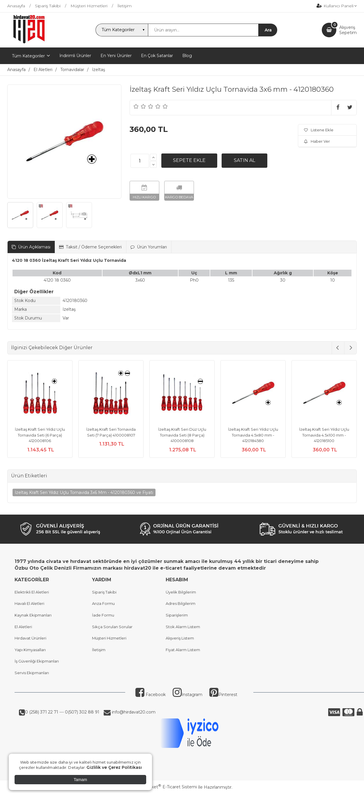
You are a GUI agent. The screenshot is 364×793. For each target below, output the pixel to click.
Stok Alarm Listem (183, 626)
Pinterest (223, 694)
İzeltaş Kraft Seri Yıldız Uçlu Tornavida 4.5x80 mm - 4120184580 (253, 435)
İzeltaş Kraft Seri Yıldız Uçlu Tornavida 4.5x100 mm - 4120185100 (324, 435)
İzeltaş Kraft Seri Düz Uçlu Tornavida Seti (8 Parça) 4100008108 (182, 435)
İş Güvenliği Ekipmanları (37, 661)
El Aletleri (23, 626)
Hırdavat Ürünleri (30, 638)
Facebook (150, 694)
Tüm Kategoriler (28, 56)
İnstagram (187, 694)
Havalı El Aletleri (29, 603)
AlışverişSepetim (348, 30)
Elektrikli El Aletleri (32, 592)
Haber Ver (317, 141)
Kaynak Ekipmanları (33, 615)
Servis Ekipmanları (32, 672)
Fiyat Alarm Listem (183, 649)
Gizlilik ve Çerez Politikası (114, 767)
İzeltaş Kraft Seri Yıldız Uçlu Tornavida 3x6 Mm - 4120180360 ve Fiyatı (84, 492)
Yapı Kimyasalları (30, 649)
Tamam (80, 779)
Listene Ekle (318, 130)
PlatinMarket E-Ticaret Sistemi (164, 787)
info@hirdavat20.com (133, 712)
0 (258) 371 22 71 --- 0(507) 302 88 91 (62, 712)
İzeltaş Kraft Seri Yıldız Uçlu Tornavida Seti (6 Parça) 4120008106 (40, 435)
